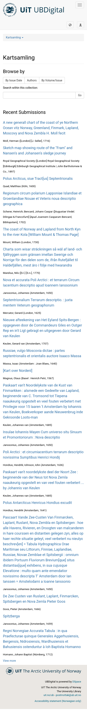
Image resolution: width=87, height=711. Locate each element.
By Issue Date (13, 80)
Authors (32, 80)
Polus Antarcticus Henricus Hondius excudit (37, 503)
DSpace (76, 681)
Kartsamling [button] (14, 37)
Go (80, 95)
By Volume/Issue (52, 80)
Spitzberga (11, 616)
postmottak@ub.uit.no (68, 695)
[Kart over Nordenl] (17, 370)
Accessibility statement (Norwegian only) (58, 701)
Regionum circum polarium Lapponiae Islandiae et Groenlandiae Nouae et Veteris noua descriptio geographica (42, 198)
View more (9, 660)
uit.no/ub (49, 695)
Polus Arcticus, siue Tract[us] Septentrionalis (38, 178)
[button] (70, 24)
